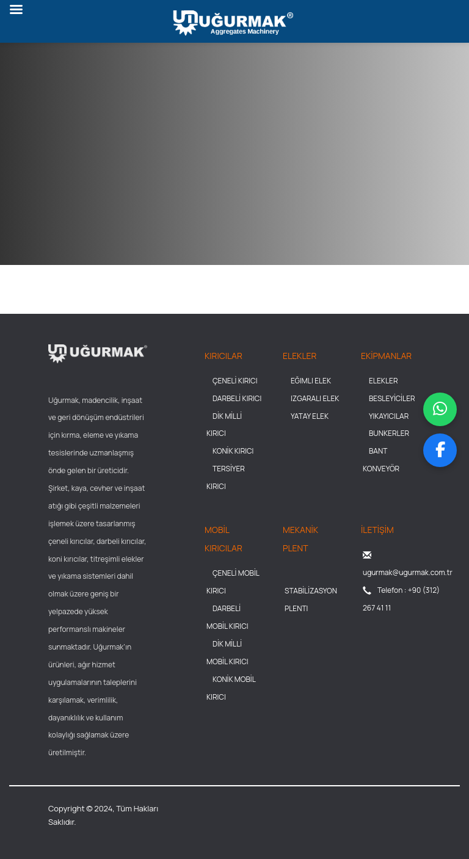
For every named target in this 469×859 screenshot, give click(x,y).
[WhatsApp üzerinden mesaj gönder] (440, 409)
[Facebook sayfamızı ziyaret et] (440, 450)
